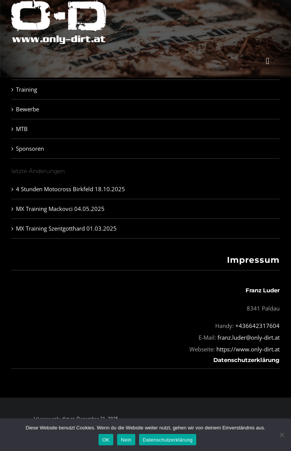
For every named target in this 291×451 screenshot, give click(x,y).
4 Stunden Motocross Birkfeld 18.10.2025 (70, 189)
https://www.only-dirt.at (248, 349)
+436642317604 (257, 325)
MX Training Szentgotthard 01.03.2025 (66, 228)
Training (26, 89)
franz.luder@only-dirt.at (248, 337)
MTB (22, 129)
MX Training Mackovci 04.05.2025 (60, 208)
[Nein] (281, 435)
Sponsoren (30, 148)
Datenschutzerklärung (246, 360)
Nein (126, 440)
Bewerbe (27, 109)
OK (106, 440)
